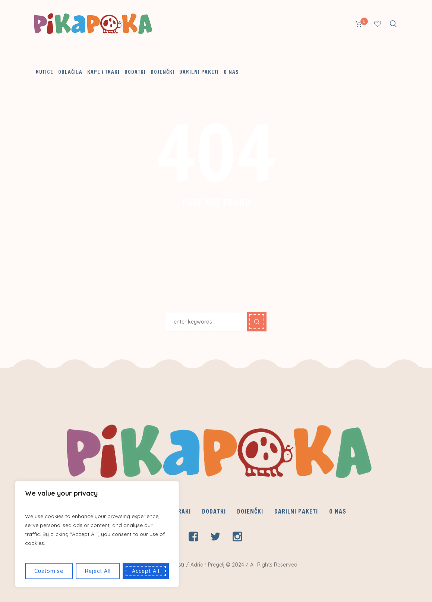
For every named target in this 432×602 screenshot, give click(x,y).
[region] (97, 534)
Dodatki (214, 511)
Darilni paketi (296, 511)
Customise (48, 571)
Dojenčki (250, 511)
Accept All (146, 571)
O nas (337, 511)
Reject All (98, 571)
